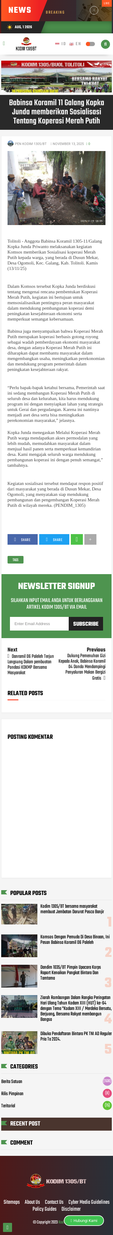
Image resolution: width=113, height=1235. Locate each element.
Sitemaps (12, 1202)
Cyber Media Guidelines (89, 1202)
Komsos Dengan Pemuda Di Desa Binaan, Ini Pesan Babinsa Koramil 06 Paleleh (75, 940)
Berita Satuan (11, 1082)
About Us (32, 1202)
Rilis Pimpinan (12, 1094)
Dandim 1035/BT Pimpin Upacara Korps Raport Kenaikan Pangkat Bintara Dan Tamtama (70, 973)
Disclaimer (71, 1209)
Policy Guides (45, 1209)
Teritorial (8, 1106)
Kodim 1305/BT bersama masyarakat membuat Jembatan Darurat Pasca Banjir (72, 909)
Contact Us (54, 1202)
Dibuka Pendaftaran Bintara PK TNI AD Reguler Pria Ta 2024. (76, 1036)
